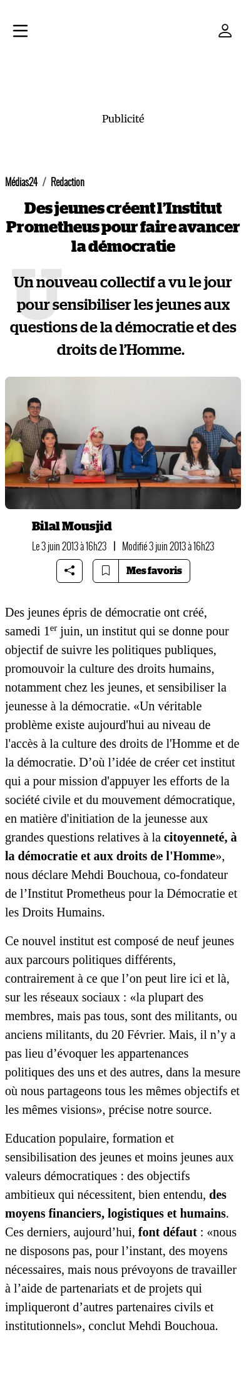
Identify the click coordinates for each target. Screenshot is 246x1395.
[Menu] (20, 32)
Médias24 (21, 182)
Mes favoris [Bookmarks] (154, 571)
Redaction (68, 182)
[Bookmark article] (106, 571)
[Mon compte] (225, 30)
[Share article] (69, 571)
